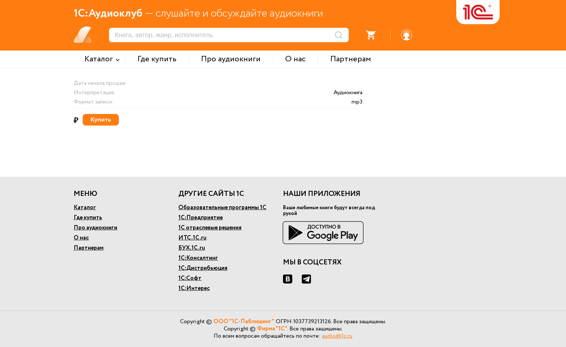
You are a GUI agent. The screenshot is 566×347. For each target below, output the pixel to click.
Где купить (88, 218)
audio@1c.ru (337, 336)
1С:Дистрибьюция (202, 268)
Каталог (85, 207)
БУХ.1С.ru (191, 248)
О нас (81, 238)
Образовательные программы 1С (222, 207)
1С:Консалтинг (198, 258)
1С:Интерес (194, 288)
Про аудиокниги (95, 228)
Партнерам (89, 248)
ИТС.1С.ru (192, 238)
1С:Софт (189, 278)
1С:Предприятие (200, 218)
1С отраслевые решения (209, 228)
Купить (100, 119)
